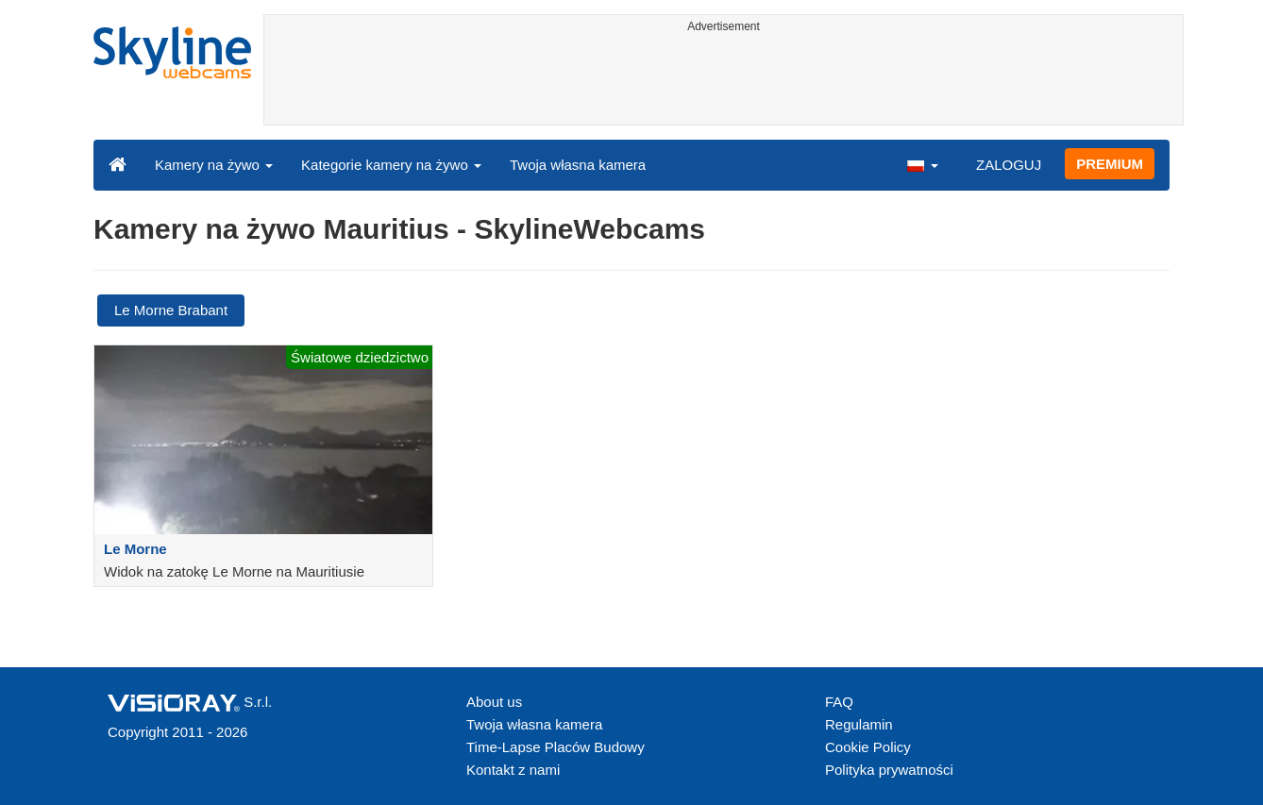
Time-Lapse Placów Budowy (555, 747)
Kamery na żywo (214, 165)
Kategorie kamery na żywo (391, 165)
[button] (922, 164)
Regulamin (859, 724)
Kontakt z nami (513, 770)
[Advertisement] (723, 82)
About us (494, 702)
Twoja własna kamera (578, 165)
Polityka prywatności (889, 770)
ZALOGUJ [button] (1008, 165)
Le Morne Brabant (170, 310)
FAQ (839, 702)
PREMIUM (1109, 164)
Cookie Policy (868, 747)
